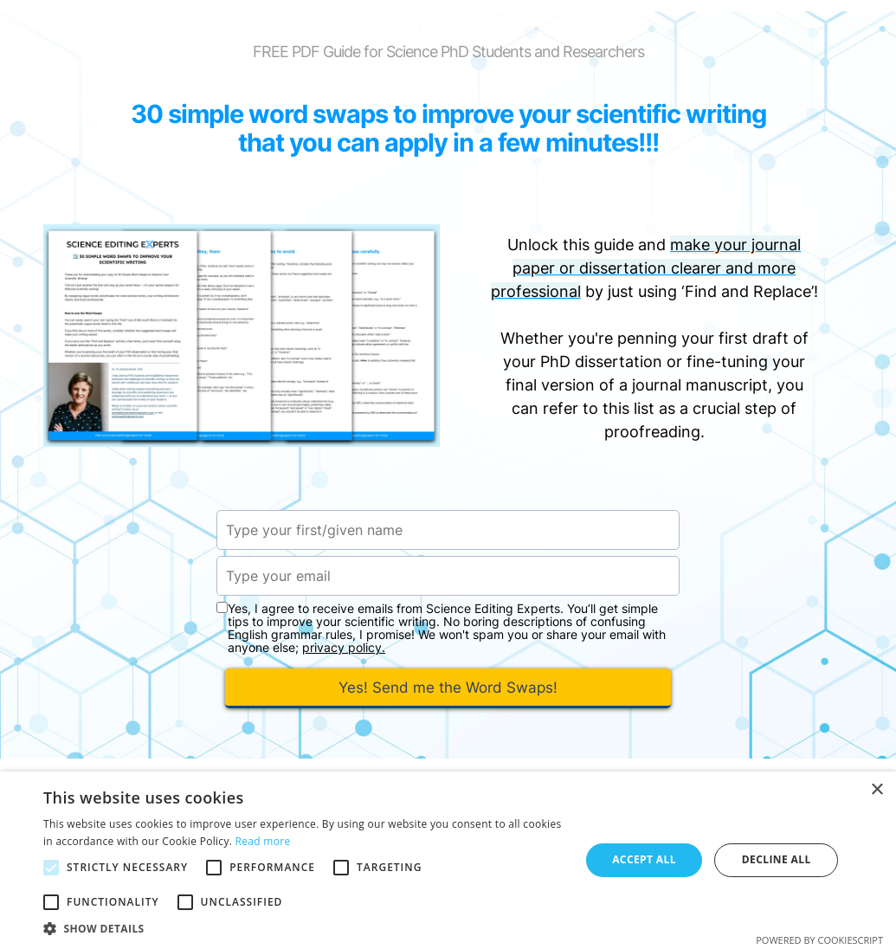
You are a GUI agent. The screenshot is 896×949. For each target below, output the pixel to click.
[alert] (448, 860)
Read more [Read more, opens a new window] (263, 841)
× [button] (876, 790)
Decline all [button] (776, 859)
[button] (303, 928)
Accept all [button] (644, 859)
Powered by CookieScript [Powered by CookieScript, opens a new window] (819, 939)
